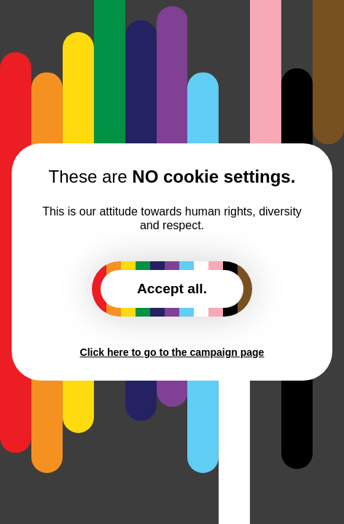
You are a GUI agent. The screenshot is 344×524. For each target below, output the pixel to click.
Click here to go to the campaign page (172, 352)
